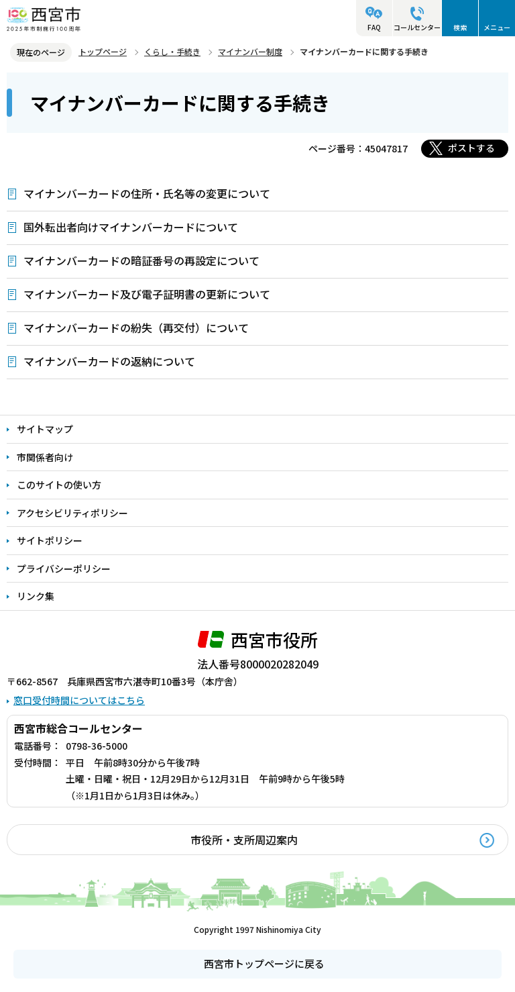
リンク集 (35, 596)
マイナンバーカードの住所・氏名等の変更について (146, 193)
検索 (460, 27)
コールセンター (417, 27)
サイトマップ (45, 429)
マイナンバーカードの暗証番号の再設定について (141, 260)
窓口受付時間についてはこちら (79, 700)
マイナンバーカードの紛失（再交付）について (136, 327)
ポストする (471, 147)
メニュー (496, 27)
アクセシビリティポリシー (72, 512)
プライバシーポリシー (64, 568)
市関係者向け (45, 457)
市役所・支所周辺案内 (244, 840)
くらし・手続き (172, 51)
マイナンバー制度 (250, 51)
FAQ (374, 27)
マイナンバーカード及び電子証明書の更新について (146, 294)
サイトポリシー (49, 540)
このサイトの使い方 (59, 484)
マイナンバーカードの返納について (109, 361)
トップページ (102, 51)
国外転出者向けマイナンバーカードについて (130, 227)
